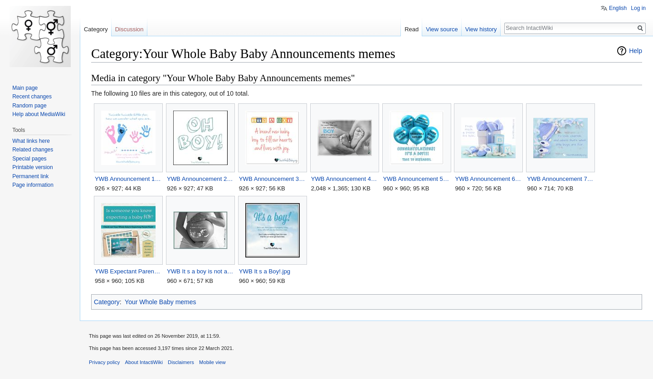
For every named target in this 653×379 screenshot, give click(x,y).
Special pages (29, 158)
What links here (31, 141)
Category (107, 302)
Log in (638, 8)
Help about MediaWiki (38, 114)
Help (635, 50)
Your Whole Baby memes (160, 302)
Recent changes (32, 96)
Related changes (32, 149)
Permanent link (30, 176)
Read (411, 29)
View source (442, 29)
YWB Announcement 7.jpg (560, 178)
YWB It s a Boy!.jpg (264, 271)
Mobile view (212, 362)
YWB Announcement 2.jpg (200, 178)
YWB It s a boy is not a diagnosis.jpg (200, 271)
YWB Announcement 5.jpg (416, 178)
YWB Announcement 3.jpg (272, 178)
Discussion (129, 29)
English (618, 8)
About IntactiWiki (144, 362)
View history (481, 29)
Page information (33, 185)
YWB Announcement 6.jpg (488, 178)
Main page (25, 88)
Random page (29, 105)
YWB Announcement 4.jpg (344, 178)
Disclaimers (181, 362)
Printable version (32, 167)
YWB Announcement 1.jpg (128, 178)
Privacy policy (104, 362)
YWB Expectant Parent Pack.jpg (128, 271)
